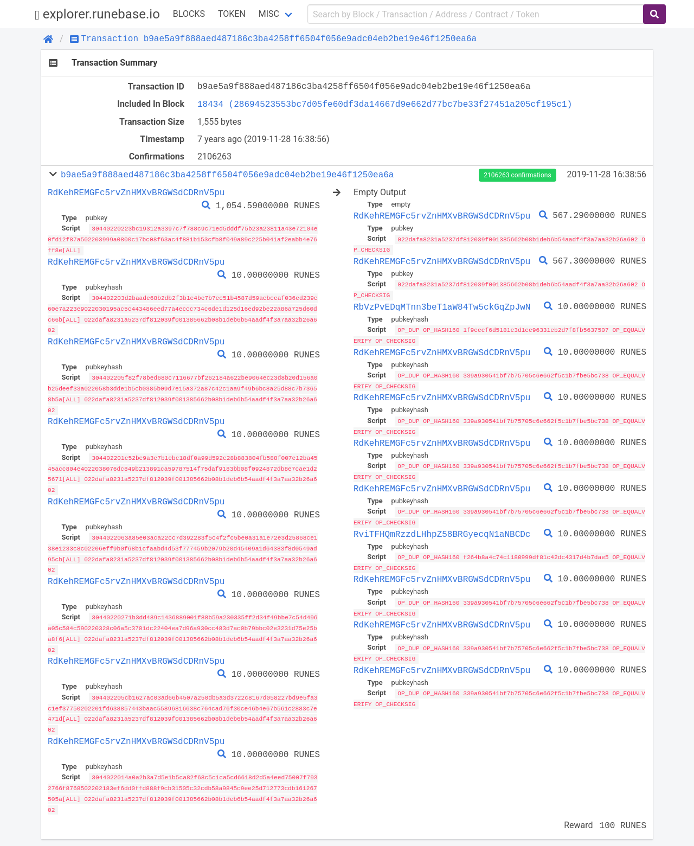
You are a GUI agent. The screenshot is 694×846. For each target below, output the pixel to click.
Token (232, 14)
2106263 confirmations (517, 175)
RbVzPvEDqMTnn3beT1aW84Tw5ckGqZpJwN (442, 305)
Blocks (189, 14)
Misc (269, 14)
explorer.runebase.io (97, 14)
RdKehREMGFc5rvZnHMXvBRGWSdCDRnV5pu (136, 192)
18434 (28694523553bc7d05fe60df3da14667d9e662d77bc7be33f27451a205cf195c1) (384, 104)
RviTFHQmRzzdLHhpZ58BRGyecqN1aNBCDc (442, 529)
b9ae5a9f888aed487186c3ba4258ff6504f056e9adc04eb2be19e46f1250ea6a (227, 175)
